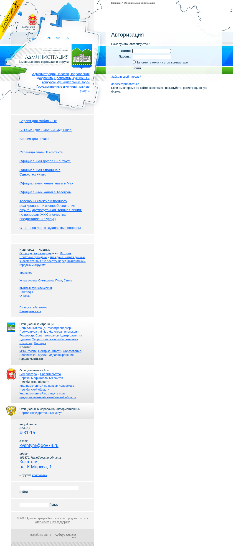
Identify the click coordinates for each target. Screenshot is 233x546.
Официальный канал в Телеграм (46, 192)
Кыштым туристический (36, 288)
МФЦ (43, 331)
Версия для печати (35, 139)
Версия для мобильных (38, 121)
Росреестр (27, 335)
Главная (116, 2)
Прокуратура (29, 331)
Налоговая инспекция (64, 331)
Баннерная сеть (30, 311)
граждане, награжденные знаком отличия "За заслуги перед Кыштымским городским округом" (53, 261)
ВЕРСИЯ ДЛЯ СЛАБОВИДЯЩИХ (46, 130)
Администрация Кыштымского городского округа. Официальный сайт (55, 56)
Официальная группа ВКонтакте (45, 161)
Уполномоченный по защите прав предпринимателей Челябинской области (48, 395)
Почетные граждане (33, 257)
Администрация (44, 74)
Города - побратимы (33, 307)
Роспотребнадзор (59, 328)
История (65, 253)
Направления (79, 74)
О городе (26, 253)
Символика (45, 280)
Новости (62, 74)
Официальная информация (139, 2)
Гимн (58, 280)
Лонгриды (26, 292)
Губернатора (28, 374)
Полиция (40, 343)
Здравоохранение (61, 355)
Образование (72, 351)
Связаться (58, 38)
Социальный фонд (32, 328)
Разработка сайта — (52, 534)
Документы (45, 78)
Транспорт (27, 272)
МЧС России (28, 351)
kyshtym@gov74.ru (39, 445)
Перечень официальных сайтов (41, 378)
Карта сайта (67, 38)
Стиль (68, 280)
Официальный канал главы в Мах (46, 183)
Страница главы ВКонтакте (41, 152)
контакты (39, 475)
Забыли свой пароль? (126, 76)
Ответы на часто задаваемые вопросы (50, 228)
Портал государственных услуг (41, 413)
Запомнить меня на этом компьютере (162, 62)
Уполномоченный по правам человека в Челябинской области (47, 387)
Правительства (50, 374)
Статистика (42, 522)
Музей (42, 355)
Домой (50, 38)
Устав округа (28, 280)
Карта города (42, 253)
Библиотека (28, 355)
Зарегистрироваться (125, 84)
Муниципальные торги (72, 82)
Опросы (25, 295)
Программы (63, 78)
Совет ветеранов (47, 335)
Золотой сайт (12, 20)
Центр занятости (49, 351)
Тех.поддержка (60, 522)
